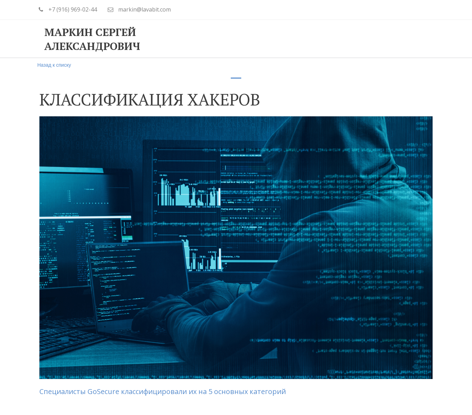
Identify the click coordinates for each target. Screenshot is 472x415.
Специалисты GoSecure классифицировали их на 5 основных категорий (162, 391)
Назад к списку (54, 65)
